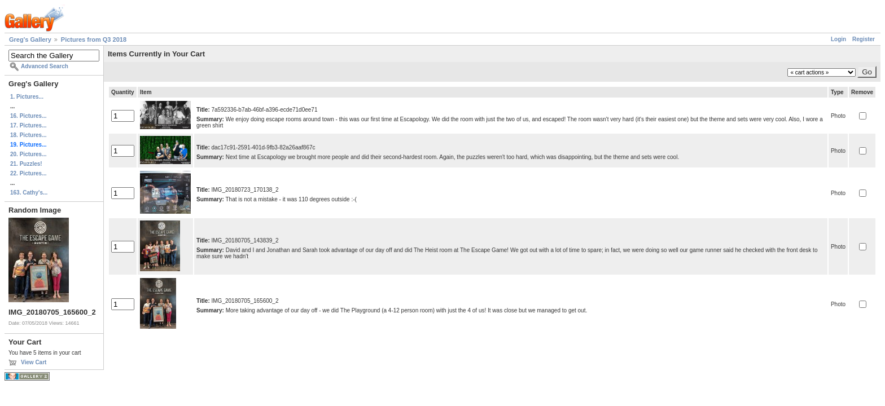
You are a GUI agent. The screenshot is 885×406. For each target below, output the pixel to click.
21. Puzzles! (26, 164)
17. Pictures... (28, 125)
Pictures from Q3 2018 (93, 39)
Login (838, 39)
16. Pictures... (28, 116)
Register (863, 39)
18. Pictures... (28, 135)
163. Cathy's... (28, 192)
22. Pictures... (28, 173)
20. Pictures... (28, 154)
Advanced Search (44, 66)
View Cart (33, 362)
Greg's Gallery (30, 39)
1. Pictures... (26, 97)
